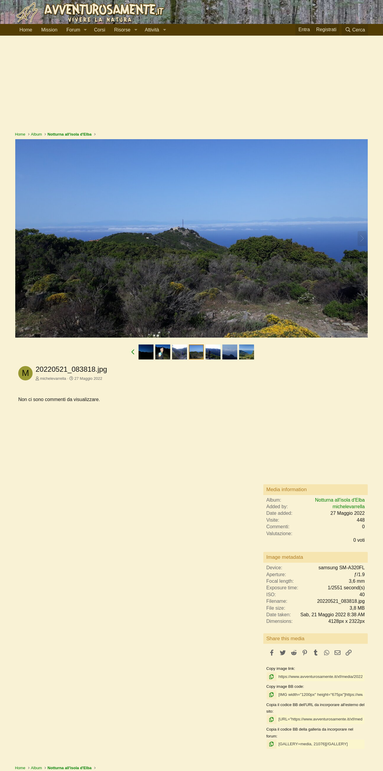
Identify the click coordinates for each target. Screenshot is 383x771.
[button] (85, 30)
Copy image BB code (284, 686)
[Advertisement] (191, 86)
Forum (73, 29)
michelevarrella (53, 378)
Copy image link (280, 668)
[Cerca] (355, 30)
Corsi (99, 29)
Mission (49, 29)
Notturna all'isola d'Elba (340, 500)
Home (25, 29)
